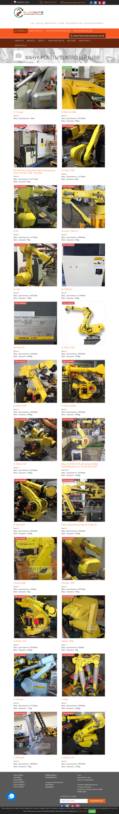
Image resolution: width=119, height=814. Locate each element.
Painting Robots (51, 777)
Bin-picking (71, 41)
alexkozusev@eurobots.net (74, 2)
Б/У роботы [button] (20, 31)
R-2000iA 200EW (68, 405)
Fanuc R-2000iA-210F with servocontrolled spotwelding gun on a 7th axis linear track (79, 465)
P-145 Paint (18, 699)
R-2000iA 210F (19, 464)
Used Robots (49, 787)
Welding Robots (50, 775)
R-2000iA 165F (19, 641)
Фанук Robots (18, 780)
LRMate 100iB (67, 641)
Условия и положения (84, 787)
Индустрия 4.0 (84, 41)
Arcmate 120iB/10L (69, 231)
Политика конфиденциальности (87, 785)
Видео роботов (51, 23)
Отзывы (61, 23)
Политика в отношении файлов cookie (89, 789)
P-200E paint (18, 757)
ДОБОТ (41, 41)
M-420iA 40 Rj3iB (68, 112)
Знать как (39, 23)
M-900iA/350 (19, 524)
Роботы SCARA (18, 787)
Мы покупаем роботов (82, 31)
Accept (92, 811)
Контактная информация (93, 23)
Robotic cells (20, 45)
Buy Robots (49, 785)
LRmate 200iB (19, 583)
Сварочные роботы (56, 41)
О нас (32, 23)
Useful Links (81, 792)
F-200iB (64, 699)
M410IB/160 (18, 347)
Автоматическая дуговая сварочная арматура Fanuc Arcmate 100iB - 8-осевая (34, 171)
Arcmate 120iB (67, 583)
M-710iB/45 (66, 289)
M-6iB (15, 231)
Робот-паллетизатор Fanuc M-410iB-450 (79, 524)
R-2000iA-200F (19, 405)
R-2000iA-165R (68, 347)
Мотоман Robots (18, 782)
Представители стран (73, 23)
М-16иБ (16, 289)
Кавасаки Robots (19, 784)
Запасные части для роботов (58, 31)
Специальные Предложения (54, 782)
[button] (21, 2)
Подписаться (96, 801)
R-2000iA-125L (67, 757)
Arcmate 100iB (67, 170)
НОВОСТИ (19, 41)
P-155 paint (18, 112)
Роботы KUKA (18, 775)
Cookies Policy (83, 811)
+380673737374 (49, 2)
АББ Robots (17, 777)
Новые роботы (36, 31)
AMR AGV (31, 41)
